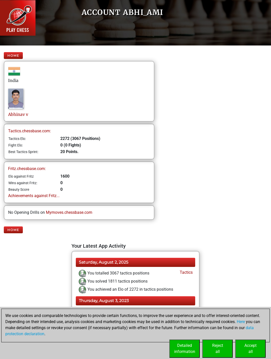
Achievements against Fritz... (34, 195)
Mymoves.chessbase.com (69, 212)
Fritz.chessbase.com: (27, 168)
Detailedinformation (184, 348)
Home (13, 55)
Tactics (186, 272)
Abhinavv (18, 114)
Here (241, 321)
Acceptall (250, 348)
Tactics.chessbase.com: (29, 131)
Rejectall (217, 348)
